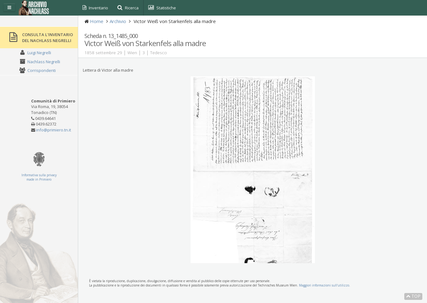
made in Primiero (38, 179)
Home (96, 21)
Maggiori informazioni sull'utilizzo (324, 285)
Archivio (118, 21)
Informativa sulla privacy (39, 175)
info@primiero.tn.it (53, 130)
